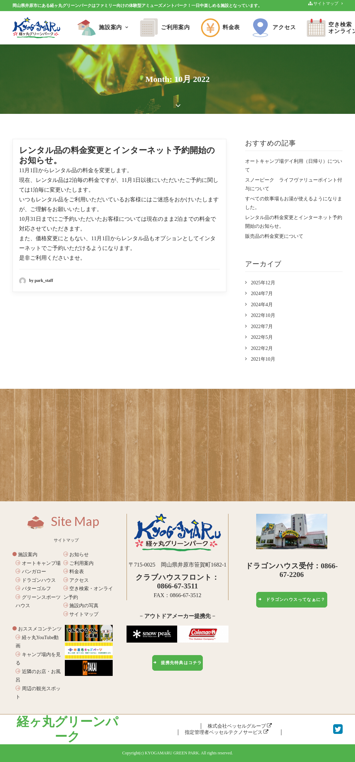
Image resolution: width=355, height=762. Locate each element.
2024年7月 (262, 293)
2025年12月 (263, 282)
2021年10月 (263, 359)
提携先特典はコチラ (177, 662)
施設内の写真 (81, 605)
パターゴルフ (33, 588)
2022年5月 (262, 337)
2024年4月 (262, 304)
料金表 (220, 27)
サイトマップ (81, 614)
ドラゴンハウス (36, 580)
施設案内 (102, 27)
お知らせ (76, 554)
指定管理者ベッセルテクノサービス (227, 732)
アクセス (273, 27)
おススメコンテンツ (37, 628)
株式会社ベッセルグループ (240, 726)
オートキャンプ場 (38, 563)
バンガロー (31, 571)
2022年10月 (263, 315)
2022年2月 (262, 348)
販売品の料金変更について (274, 236)
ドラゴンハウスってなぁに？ (291, 599)
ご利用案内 (164, 27)
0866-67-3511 (177, 586)
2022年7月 (262, 326)
